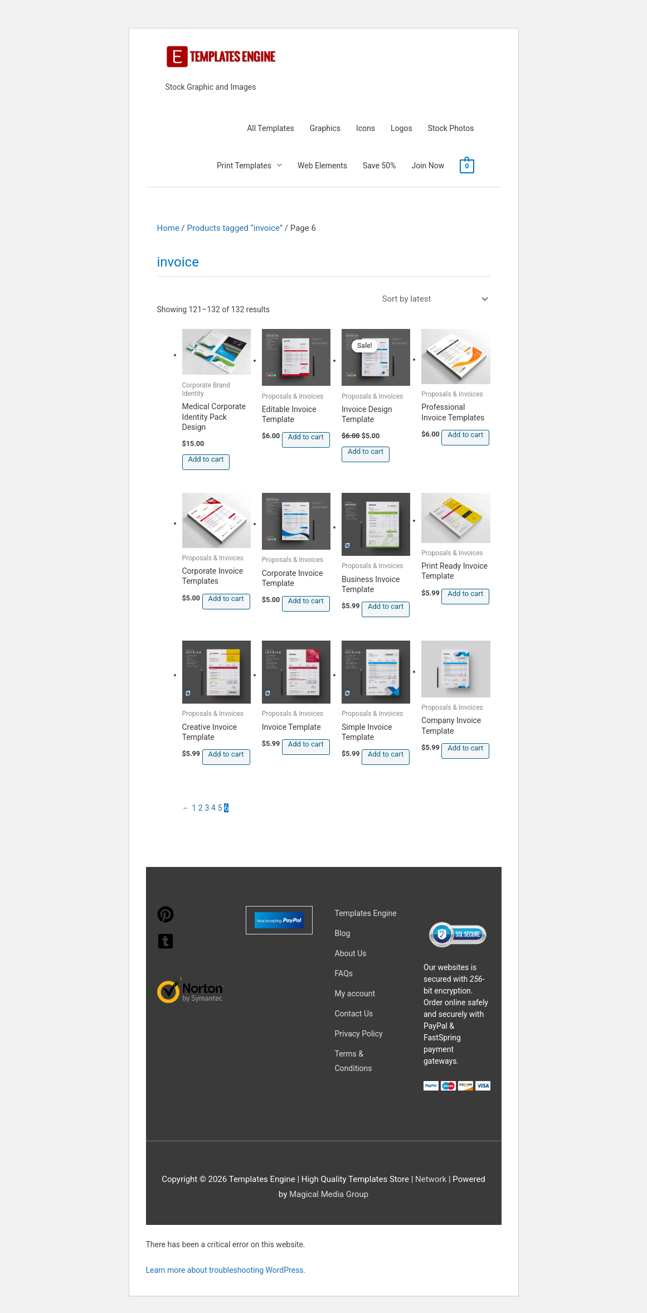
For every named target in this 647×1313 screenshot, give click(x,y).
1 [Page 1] (194, 807)
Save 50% (379, 165)
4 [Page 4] (213, 807)
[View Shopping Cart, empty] (467, 165)
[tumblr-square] (165, 946)
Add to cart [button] (206, 459)
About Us (351, 953)
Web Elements (322, 165)
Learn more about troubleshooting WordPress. (226, 1270)
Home (168, 228)
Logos (401, 128)
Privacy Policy (359, 1033)
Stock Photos (451, 128)
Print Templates (244, 165)
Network (430, 1179)
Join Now (427, 165)
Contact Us (354, 1013)
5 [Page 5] (220, 807)
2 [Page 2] (200, 807)
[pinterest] (165, 919)
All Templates (270, 128)
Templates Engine (366, 913)
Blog (343, 933)
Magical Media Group (328, 1194)
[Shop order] (433, 299)
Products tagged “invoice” (235, 228)
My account (355, 993)
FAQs (344, 973)
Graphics (325, 128)
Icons (365, 128)
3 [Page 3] (207, 807)
